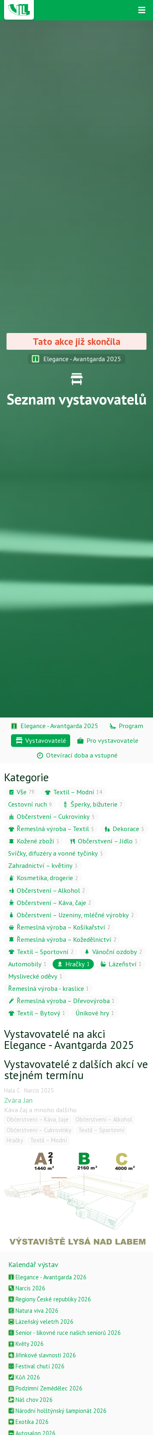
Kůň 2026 (24, 1377)
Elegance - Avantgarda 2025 (76, 359)
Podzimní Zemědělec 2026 (45, 1388)
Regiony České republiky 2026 (49, 1299)
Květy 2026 (26, 1343)
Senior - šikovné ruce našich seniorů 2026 (64, 1332)
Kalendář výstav (33, 1264)
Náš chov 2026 (30, 1399)
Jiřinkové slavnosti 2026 (42, 1355)
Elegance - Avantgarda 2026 (47, 1277)
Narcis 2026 (26, 1288)
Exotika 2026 (28, 1421)
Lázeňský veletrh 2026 (40, 1321)
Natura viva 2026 (33, 1310)
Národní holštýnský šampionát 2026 (57, 1410)
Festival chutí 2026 (36, 1366)
